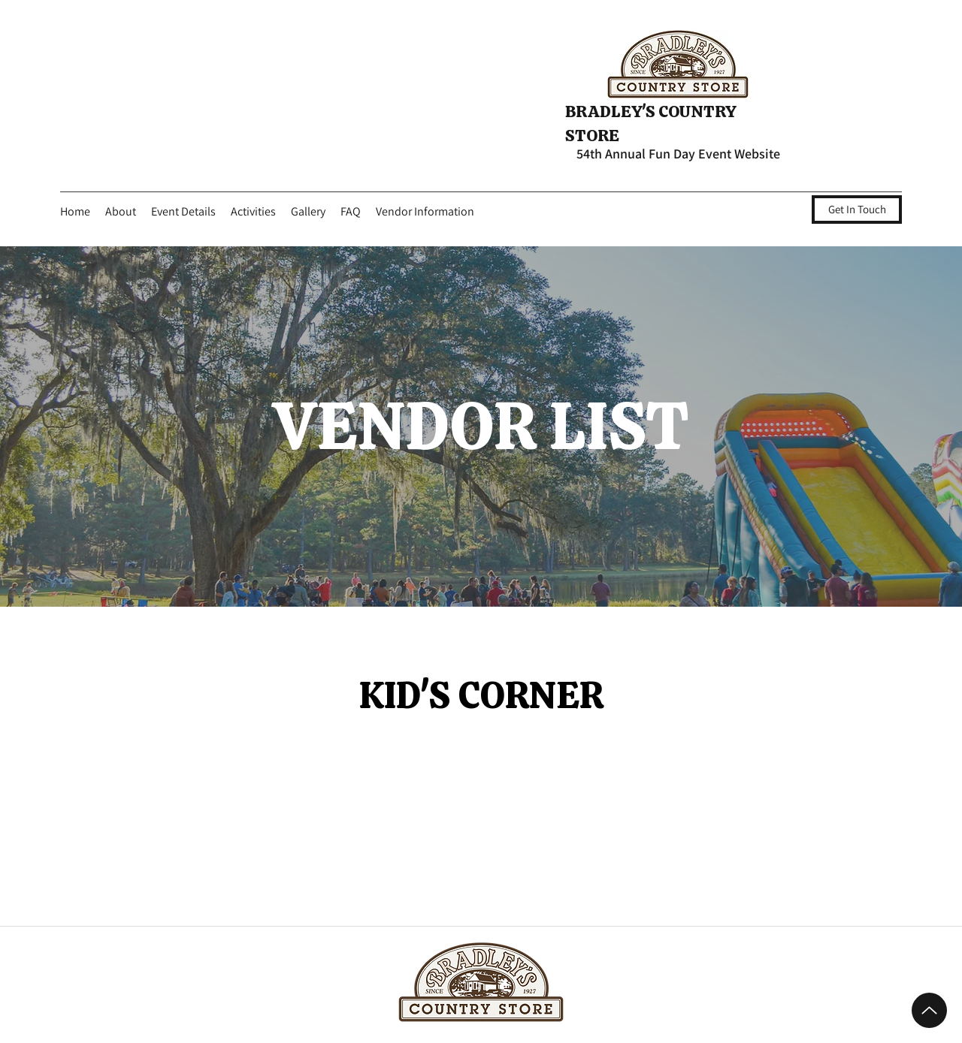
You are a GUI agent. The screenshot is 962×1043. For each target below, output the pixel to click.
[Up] (929, 1010)
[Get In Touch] (857, 209)
